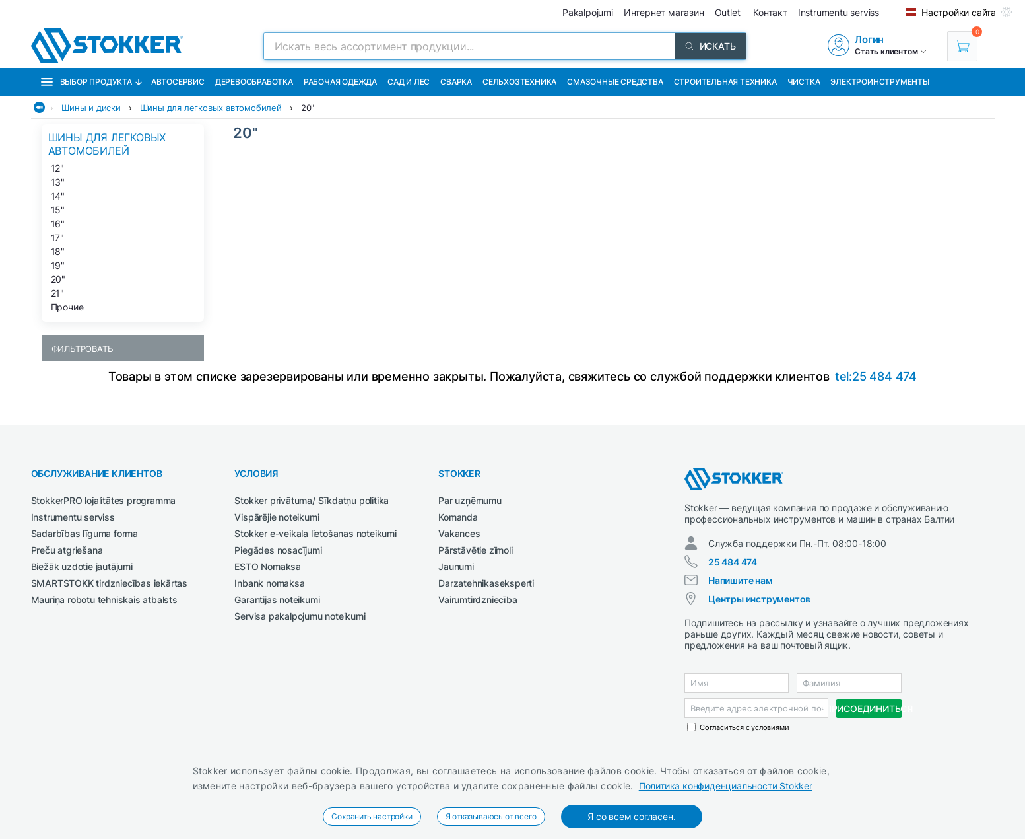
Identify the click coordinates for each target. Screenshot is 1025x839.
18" (58, 251)
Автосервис (178, 82)
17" (57, 237)
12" (57, 168)
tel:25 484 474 (876, 376)
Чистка (803, 82)
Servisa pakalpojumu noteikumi (299, 616)
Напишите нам (740, 580)
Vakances (459, 533)
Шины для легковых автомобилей (211, 107)
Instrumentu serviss (73, 517)
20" (307, 107)
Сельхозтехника (519, 82)
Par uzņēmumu (470, 500)
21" (57, 293)
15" (58, 209)
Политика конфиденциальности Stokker (725, 785)
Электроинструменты (879, 82)
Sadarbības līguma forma (84, 533)
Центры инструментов (759, 598)
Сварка (456, 82)
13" (58, 182)
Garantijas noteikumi (276, 599)
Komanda (458, 517)
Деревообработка (254, 82)
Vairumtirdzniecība (477, 599)
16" (58, 223)
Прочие (67, 306)
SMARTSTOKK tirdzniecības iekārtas (109, 583)
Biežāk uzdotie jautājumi (82, 566)
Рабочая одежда (340, 82)
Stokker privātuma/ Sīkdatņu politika (311, 500)
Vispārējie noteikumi (276, 517)
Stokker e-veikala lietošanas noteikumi (315, 533)
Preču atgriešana (67, 550)
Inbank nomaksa (269, 583)
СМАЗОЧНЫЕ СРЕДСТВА (615, 82)
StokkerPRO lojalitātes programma (103, 500)
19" (58, 265)
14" (58, 195)
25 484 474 (732, 561)
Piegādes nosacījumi (277, 550)
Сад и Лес (408, 82)
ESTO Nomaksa (267, 566)
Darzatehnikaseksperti (486, 583)
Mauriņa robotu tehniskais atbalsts (104, 599)
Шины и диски (91, 107)
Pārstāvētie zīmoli (475, 550)
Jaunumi (456, 566)
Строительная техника (725, 82)
